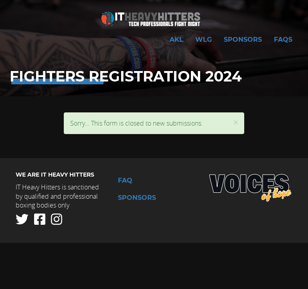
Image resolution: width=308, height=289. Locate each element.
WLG (203, 40)
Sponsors (243, 40)
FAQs (283, 40)
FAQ (125, 180)
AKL (176, 40)
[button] (235, 122)
